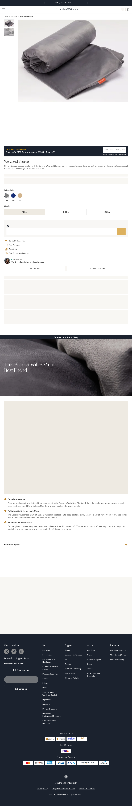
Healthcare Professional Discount (51, 714)
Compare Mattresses (73, 655)
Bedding (14, 16)
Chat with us (21, 670)
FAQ (66, 659)
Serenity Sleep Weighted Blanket (49, 693)
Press (89, 664)
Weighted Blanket (27, 16)
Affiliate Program (94, 659)
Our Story (91, 650)
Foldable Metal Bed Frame (50, 668)
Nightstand (46, 699)
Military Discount (49, 709)
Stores (90, 655)
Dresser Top (47, 704)
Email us (21, 688)
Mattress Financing (73, 669)
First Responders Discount (49, 722)
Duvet (44, 688)
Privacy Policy (42, 789)
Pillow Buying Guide (118, 655)
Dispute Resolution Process (63, 789)
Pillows (45, 683)
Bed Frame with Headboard (48, 660)
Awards (90, 669)
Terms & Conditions (87, 789)
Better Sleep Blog (117, 659)
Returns (68, 664)
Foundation (47, 655)
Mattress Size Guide (118, 650)
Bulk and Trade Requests (93, 674)
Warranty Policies (72, 678)
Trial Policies (70, 673)
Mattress (46, 650)
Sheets (45, 678)
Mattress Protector (50, 674)
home (6, 16)
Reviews (68, 650)
